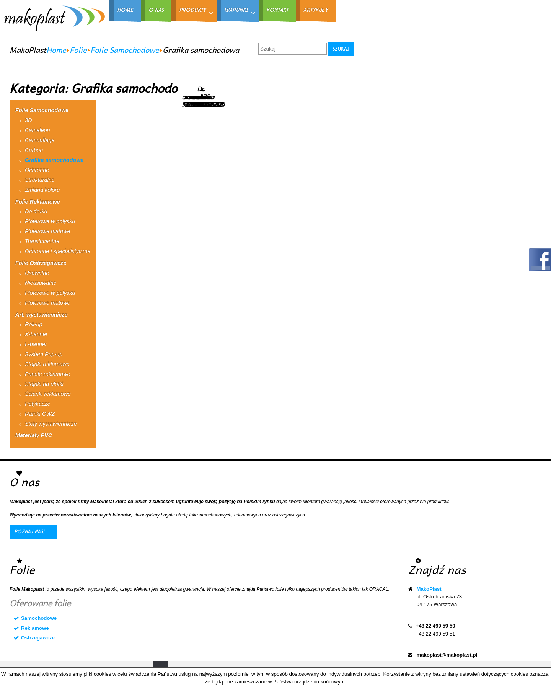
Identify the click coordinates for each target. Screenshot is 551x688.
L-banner (36, 344)
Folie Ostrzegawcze (41, 263)
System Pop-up (43, 354)
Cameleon (37, 130)
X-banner (36, 334)
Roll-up (33, 324)
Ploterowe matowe (47, 231)
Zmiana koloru (42, 190)
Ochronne (37, 170)
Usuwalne (37, 273)
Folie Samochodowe (124, 50)
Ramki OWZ (40, 414)
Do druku (36, 211)
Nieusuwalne (40, 283)
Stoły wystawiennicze (51, 424)
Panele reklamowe (47, 374)
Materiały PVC (33, 435)
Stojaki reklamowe (47, 364)
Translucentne (42, 241)
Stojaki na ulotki (44, 384)
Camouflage (40, 140)
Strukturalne (40, 180)
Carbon (34, 150)
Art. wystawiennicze (41, 315)
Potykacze (37, 404)
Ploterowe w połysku (50, 221)
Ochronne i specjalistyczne (57, 251)
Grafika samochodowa (54, 160)
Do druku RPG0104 (211, 96)
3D (28, 120)
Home (56, 50)
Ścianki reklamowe (48, 394)
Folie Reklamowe (37, 202)
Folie (78, 50)
